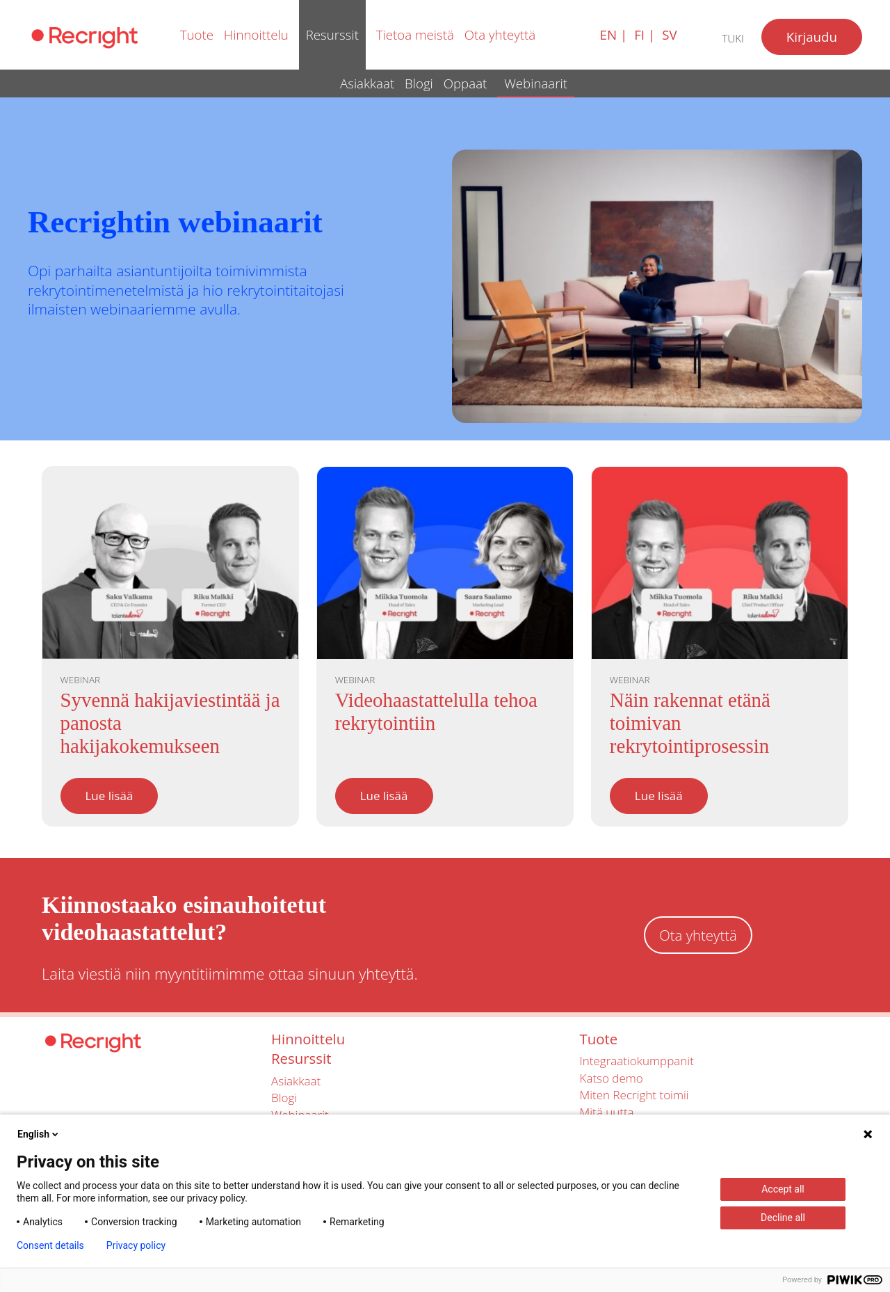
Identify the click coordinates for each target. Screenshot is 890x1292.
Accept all (782, 1189)
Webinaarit (535, 83)
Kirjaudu (811, 36)
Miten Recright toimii (634, 1095)
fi (639, 34)
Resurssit (332, 34)
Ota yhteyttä (499, 34)
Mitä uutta (607, 1112)
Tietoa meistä (415, 34)
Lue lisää (110, 796)
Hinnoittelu (256, 34)
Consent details (50, 1245)
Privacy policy (135, 1245)
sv (669, 34)
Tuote (196, 34)
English (38, 1134)
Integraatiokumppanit (637, 1061)
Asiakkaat (367, 83)
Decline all (783, 1217)
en (608, 34)
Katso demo (611, 1078)
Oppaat (465, 83)
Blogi (419, 83)
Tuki (733, 38)
